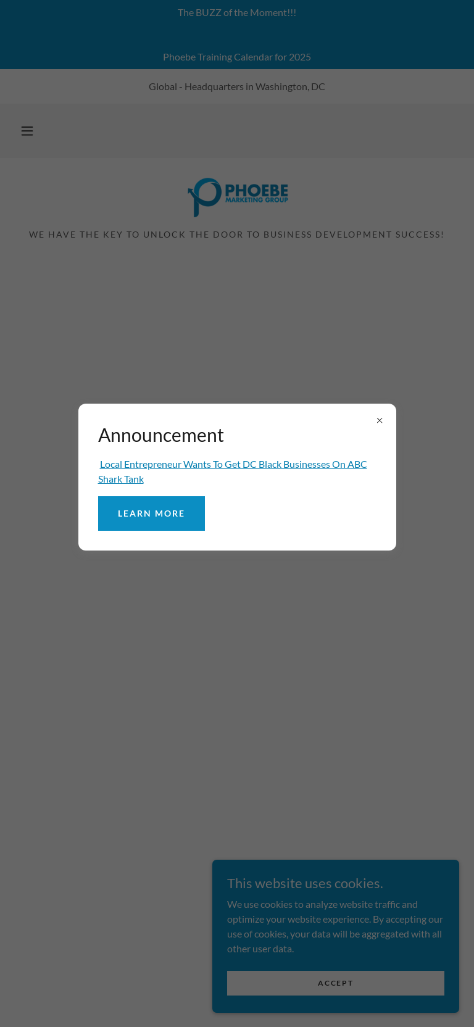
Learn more (151, 513)
